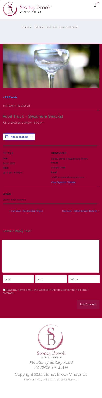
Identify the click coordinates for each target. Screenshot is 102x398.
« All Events (10, 97)
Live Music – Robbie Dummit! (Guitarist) (80, 211)
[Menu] (95, 4)
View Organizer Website (63, 182)
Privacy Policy (42, 379)
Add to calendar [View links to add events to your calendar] (19, 136)
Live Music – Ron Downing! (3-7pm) (27, 211)
